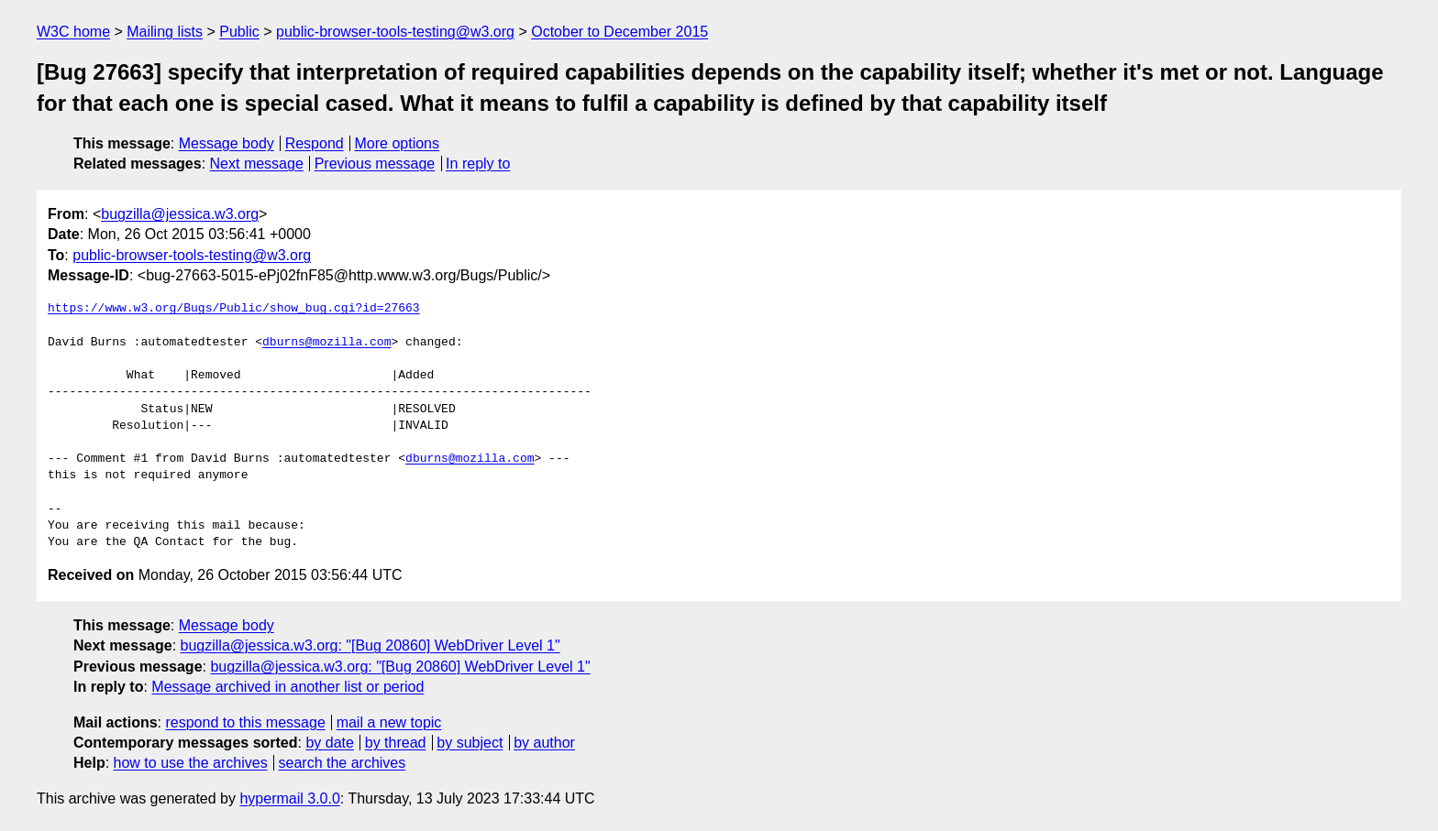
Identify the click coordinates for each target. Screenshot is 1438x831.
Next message (257, 163)
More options (397, 143)
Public (239, 31)
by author (544, 742)
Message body (226, 143)
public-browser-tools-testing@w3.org (395, 31)
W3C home (73, 31)
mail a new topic (389, 722)
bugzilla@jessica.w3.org (180, 214)
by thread (395, 742)
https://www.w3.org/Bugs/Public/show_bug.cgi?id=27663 (234, 309)
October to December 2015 (619, 31)
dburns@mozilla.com (326, 342)
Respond (314, 143)
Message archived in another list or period (287, 686)
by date (329, 742)
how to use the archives (191, 763)
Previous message (375, 163)
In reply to (478, 163)
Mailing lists (165, 31)
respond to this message (245, 722)
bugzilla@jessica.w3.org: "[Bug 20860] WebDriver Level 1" (370, 645)
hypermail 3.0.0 (289, 798)
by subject (470, 742)
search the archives (342, 763)
